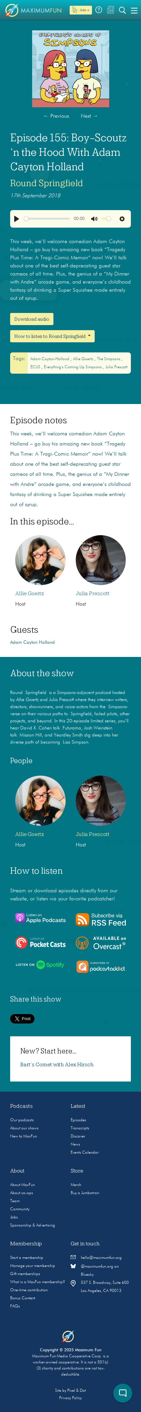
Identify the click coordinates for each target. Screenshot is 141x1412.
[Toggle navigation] (134, 10)
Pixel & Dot (76, 1391)
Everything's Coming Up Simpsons (73, 367)
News (75, 1145)
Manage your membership (32, 1266)
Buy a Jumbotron (85, 1193)
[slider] (47, 218)
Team (15, 1201)
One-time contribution (29, 1290)
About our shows (24, 1128)
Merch (76, 1185)
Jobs (14, 1217)
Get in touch (85, 1244)
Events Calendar (85, 1153)
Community (19, 1209)
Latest (78, 1106)
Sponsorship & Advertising (32, 1225)
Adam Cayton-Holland (50, 359)
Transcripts (80, 1128)
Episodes (78, 1120)
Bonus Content (22, 1298)
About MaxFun (22, 1185)
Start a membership (26, 1258)
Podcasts (21, 1106)
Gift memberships (25, 1274)
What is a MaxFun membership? (37, 1282)
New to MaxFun (23, 1136)
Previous (56, 116)
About (17, 1171)
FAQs (15, 1306)
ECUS (35, 367)
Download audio (31, 319)
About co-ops (21, 1193)
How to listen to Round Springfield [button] (50, 336)
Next (89, 116)
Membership (26, 1244)
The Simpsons (109, 359)
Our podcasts (22, 1120)
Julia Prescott (116, 367)
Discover (78, 1136)
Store (77, 1171)
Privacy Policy (70, 1398)
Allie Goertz (83, 359)
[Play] (16, 219)
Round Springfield (46, 183)
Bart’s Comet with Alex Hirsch (57, 1065)
